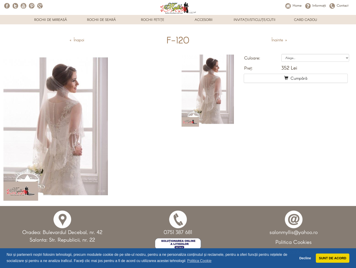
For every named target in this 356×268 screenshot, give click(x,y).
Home (293, 5)
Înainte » (279, 39)
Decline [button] (305, 258)
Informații (315, 5)
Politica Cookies (293, 242)
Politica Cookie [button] (199, 261)
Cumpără (295, 78)
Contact (338, 5)
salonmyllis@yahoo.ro (293, 232)
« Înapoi (77, 39)
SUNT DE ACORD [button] (332, 258)
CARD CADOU (305, 19)
